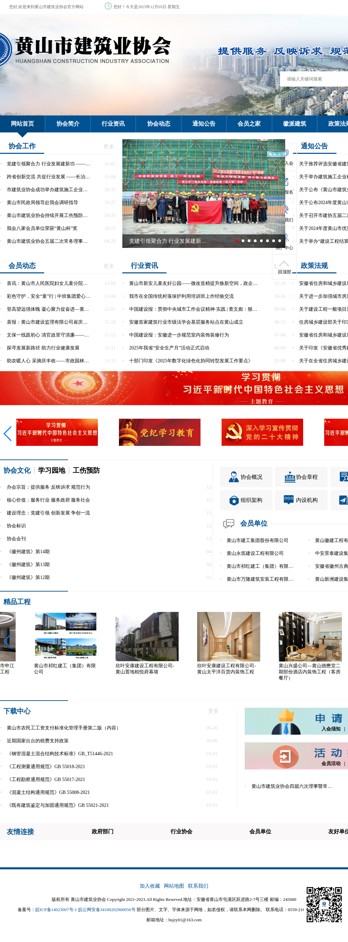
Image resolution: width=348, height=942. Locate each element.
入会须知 (331, 728)
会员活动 (331, 763)
